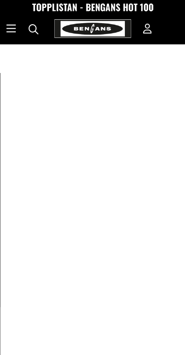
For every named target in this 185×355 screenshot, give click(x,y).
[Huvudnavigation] (11, 29)
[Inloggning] (147, 30)
